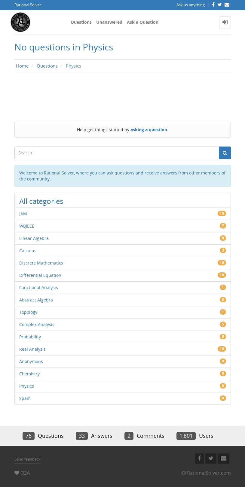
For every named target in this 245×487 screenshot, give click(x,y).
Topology (28, 312)
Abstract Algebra (36, 300)
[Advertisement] (122, 95)
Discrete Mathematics (41, 263)
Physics (26, 386)
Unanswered (109, 22)
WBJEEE (26, 226)
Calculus (27, 250)
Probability (30, 337)
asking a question (148, 129)
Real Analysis (32, 349)
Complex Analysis (36, 324)
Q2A (25, 473)
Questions (81, 22)
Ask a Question (142, 22)
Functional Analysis (38, 287)
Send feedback (27, 459)
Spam (25, 398)
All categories (41, 201)
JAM (23, 213)
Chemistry (29, 374)
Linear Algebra (34, 238)
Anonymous (31, 361)
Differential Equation (40, 275)
